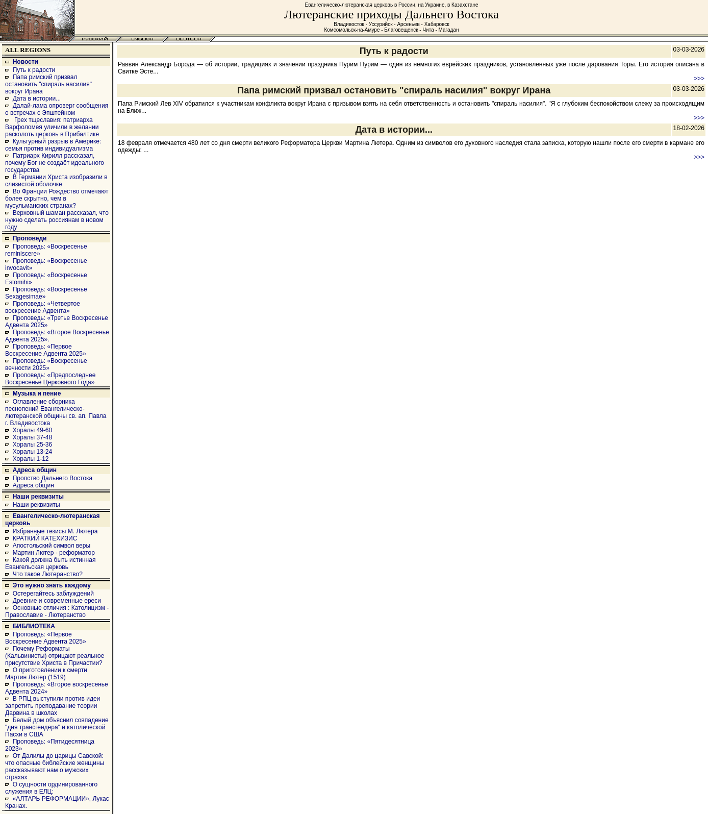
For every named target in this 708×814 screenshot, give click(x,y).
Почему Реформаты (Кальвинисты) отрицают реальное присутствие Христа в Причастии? (54, 656)
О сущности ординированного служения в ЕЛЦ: (51, 788)
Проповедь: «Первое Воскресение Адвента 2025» (45, 350)
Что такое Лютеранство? (48, 574)
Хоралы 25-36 (33, 444)
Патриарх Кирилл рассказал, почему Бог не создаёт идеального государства (54, 163)
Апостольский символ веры (51, 545)
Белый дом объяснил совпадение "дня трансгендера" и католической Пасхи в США (57, 727)
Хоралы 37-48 (33, 437)
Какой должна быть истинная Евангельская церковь (50, 563)
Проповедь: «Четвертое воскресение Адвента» (42, 307)
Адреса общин (35, 470)
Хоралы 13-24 (33, 451)
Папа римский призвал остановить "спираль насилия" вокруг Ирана (48, 84)
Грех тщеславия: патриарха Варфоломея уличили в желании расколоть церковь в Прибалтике (52, 127)
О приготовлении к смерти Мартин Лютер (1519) (46, 674)
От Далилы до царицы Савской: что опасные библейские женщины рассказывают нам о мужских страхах (54, 766)
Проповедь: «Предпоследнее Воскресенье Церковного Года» (50, 379)
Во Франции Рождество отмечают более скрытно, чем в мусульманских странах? (56, 198)
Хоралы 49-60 (33, 430)
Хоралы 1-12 (31, 458)
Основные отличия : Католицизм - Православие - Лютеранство (57, 611)
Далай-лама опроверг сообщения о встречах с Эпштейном (56, 109)
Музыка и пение (37, 393)
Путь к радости (34, 69)
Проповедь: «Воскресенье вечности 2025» (46, 364)
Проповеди (30, 238)
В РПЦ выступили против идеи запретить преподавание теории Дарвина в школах (52, 706)
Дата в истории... (37, 98)
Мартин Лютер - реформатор (54, 552)
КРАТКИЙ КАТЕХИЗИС (45, 538)
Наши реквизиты (38, 496)
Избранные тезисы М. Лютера (55, 531)
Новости (25, 61)
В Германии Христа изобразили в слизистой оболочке (56, 181)
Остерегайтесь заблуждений (53, 593)
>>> (699, 78)
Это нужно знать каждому (52, 585)
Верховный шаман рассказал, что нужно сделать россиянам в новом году (57, 220)
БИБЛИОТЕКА (34, 626)
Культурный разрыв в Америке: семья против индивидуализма (53, 145)
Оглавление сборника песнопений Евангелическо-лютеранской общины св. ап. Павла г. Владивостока (56, 412)
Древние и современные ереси (57, 600)
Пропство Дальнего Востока (53, 478)
